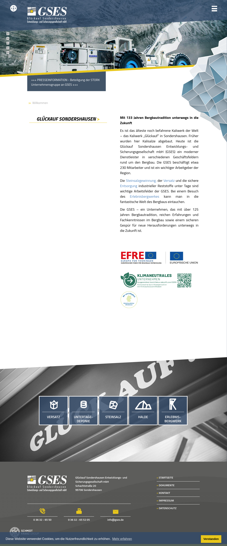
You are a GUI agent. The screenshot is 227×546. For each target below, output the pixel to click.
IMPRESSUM (165, 500)
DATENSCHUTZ (167, 508)
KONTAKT (163, 493)
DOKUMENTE (166, 485)
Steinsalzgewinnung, (141, 180)
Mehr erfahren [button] (122, 539)
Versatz (169, 180)
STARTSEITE (165, 477)
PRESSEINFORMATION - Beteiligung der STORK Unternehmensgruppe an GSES (65, 82)
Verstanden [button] (211, 539)
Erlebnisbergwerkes (144, 196)
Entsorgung (128, 185)
